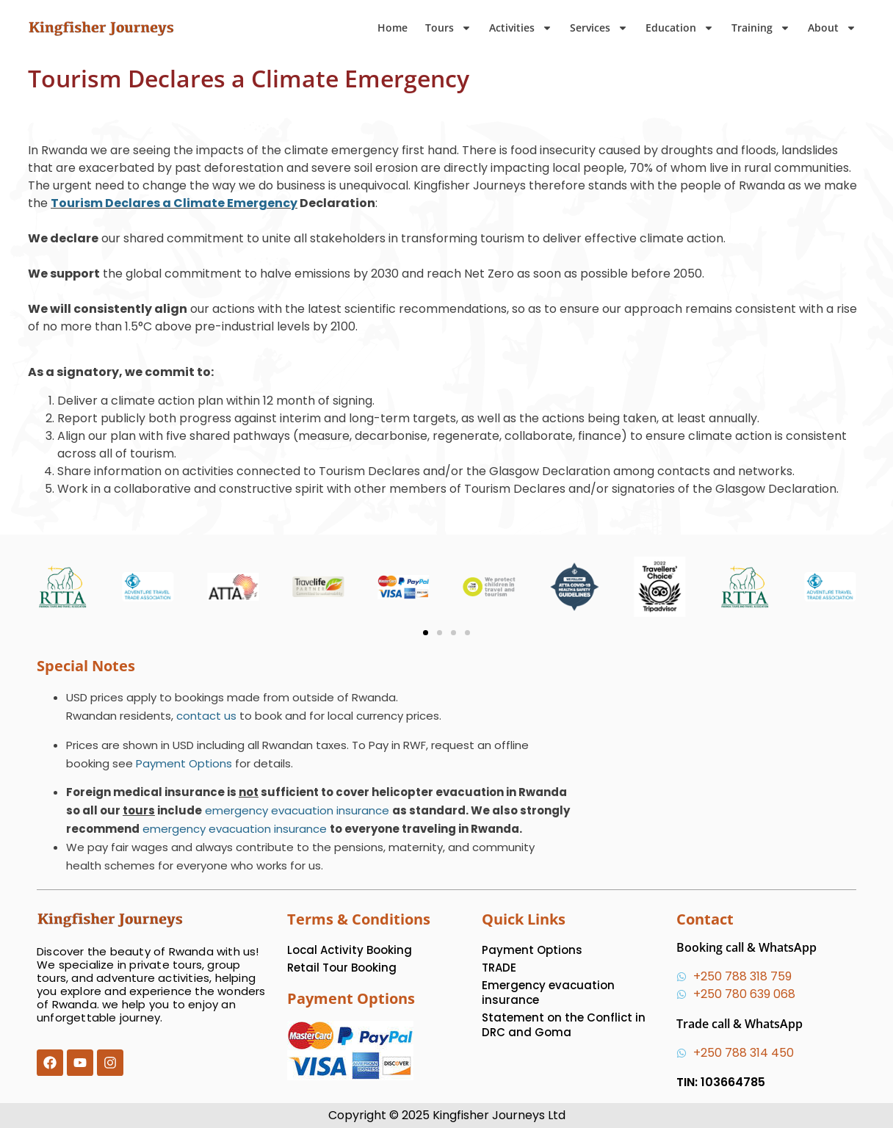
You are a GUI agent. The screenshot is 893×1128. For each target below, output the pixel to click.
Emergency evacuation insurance (548, 992)
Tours (448, 27)
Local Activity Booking (349, 950)
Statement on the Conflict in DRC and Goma (564, 1025)
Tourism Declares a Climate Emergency (174, 203)
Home (392, 28)
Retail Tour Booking (342, 967)
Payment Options (184, 763)
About (832, 27)
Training (760, 27)
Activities (520, 27)
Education (680, 27)
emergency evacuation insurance (297, 810)
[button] (425, 632)
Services (599, 27)
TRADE (499, 967)
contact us (206, 715)
